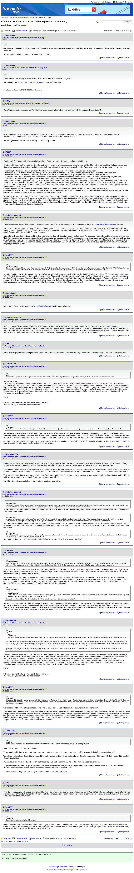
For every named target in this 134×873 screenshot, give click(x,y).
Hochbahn (53, 82)
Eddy (7, 101)
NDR (22, 82)
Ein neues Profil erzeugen (124, 2)
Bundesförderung (45, 306)
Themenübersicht (21, 31)
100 (65, 31)
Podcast (16, 134)
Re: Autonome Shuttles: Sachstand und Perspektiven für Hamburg (24, 123)
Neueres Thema (9, 841)
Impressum (53, 867)
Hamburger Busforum (38, 17)
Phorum (56, 869)
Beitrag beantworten (108, 57)
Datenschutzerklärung (66, 867)
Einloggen (108, 2)
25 (59, 31)
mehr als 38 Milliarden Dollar (106, 224)
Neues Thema (36, 31)
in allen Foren (71, 31)
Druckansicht (67, 845)
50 (61, 31)
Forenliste (7, 31)
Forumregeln (80, 867)
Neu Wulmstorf (12, 454)
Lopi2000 (9, 255)
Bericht (9, 54)
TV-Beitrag (39, 82)
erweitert (129, 24)
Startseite (5, 17)
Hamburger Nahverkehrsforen (19, 17)
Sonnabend (21, 25)
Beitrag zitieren (124, 57)
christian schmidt (13, 215)
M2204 (8, 152)
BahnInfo (84, 869)
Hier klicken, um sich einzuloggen (14, 858)
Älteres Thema (24, 841)
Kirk (7, 343)
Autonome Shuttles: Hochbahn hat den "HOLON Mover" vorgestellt (24, 68)
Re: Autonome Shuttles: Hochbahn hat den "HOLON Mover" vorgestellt (25, 103)
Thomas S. (10, 731)
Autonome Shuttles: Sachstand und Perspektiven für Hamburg (23, 38)
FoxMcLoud (10, 364)
